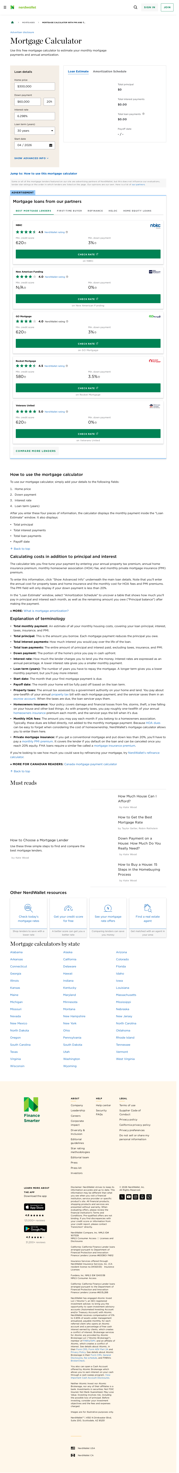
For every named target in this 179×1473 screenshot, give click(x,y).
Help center (103, 1105)
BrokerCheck (78, 1360)
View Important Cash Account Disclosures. (90, 1376)
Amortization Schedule (109, 71)
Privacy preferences (132, 1130)
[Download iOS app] (34, 1207)
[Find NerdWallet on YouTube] (128, 1198)
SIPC (93, 1340)
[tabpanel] (88, 331)
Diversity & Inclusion (78, 1132)
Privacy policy (128, 1119)
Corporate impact (77, 1123)
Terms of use (127, 1105)
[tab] (33, 211)
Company (77, 1105)
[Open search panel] (135, 7)
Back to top (20, 548)
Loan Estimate (78, 71)
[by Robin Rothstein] (148, 828)
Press (74, 1162)
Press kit (76, 1167)
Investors (77, 1173)
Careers (76, 1115)
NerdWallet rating (55, 232)
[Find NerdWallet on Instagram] (135, 1198)
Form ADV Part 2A (98, 1349)
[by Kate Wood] (22, 857)
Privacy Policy (78, 1352)
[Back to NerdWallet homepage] (12, 22)
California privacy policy (135, 1124)
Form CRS (81, 1349)
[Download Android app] (35, 1229)
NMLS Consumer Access (83, 1238)
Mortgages (28, 22)
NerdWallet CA (82, 1455)
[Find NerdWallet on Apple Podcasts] (142, 1198)
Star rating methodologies (80, 1150)
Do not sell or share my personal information (134, 1137)
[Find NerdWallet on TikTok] (149, 1198)
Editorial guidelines (77, 1141)
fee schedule (90, 1357)
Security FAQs (101, 1112)
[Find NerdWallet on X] (122, 1198)
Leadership (78, 1110)
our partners (138, 184)
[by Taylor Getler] (129, 828)
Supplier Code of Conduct (130, 1112)
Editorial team (80, 1157)
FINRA (86, 1340)
